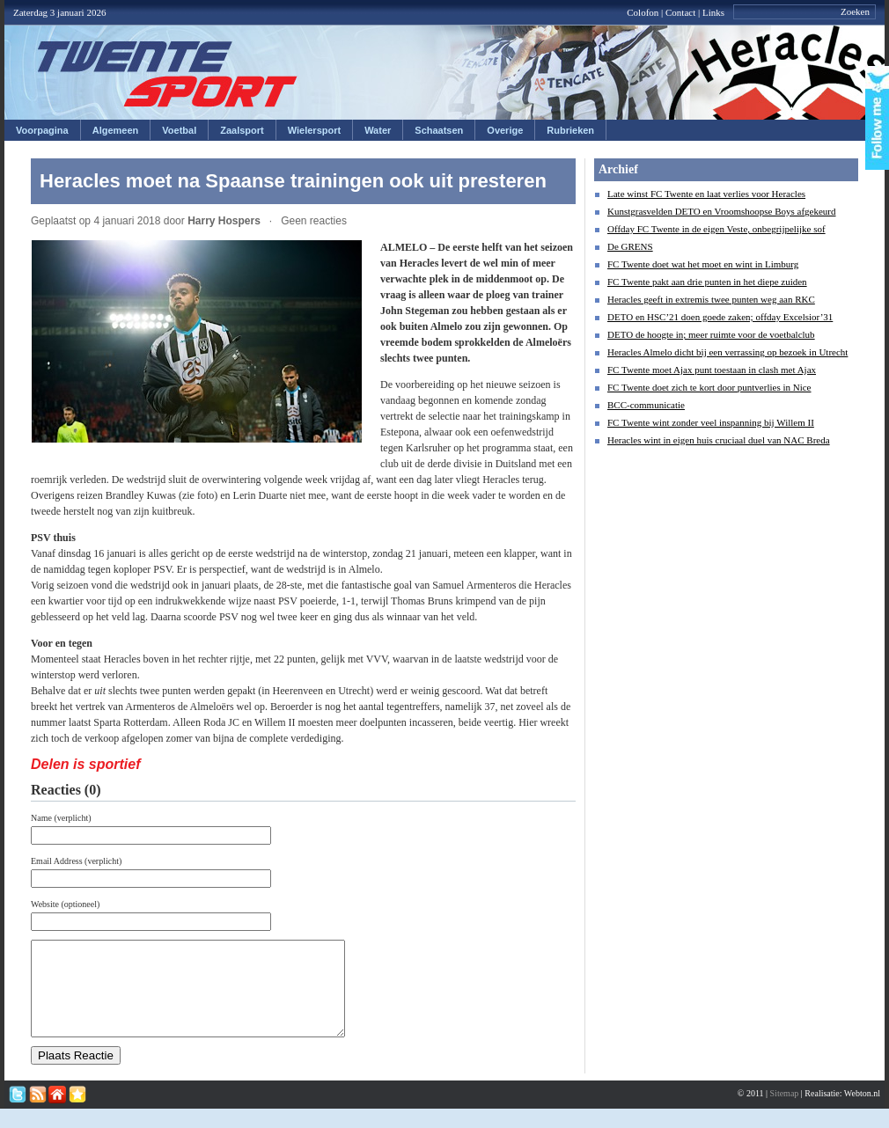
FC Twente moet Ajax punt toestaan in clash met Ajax (711, 369)
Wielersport (314, 130)
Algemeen (115, 130)
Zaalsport (242, 130)
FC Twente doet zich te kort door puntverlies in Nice (709, 387)
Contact (680, 12)
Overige (505, 130)
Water (377, 130)
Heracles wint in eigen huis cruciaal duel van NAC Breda (718, 440)
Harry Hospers (224, 221)
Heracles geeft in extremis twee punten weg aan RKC (711, 299)
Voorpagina (42, 130)
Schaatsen (439, 130)
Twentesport (168, 73)
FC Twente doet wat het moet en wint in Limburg (702, 264)
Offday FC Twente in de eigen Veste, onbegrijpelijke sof (716, 228)
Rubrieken (570, 130)
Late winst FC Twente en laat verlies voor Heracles (706, 193)
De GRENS (630, 246)
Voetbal (179, 130)
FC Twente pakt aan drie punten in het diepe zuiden (707, 281)
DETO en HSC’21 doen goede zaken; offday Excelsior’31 (720, 316)
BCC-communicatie (646, 404)
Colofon (642, 12)
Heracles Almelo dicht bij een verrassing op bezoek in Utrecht (727, 352)
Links (713, 12)
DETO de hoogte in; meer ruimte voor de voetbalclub (711, 334)
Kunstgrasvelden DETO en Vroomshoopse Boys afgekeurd (721, 211)
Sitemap (784, 1112)
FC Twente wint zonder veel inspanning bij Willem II (710, 422)
